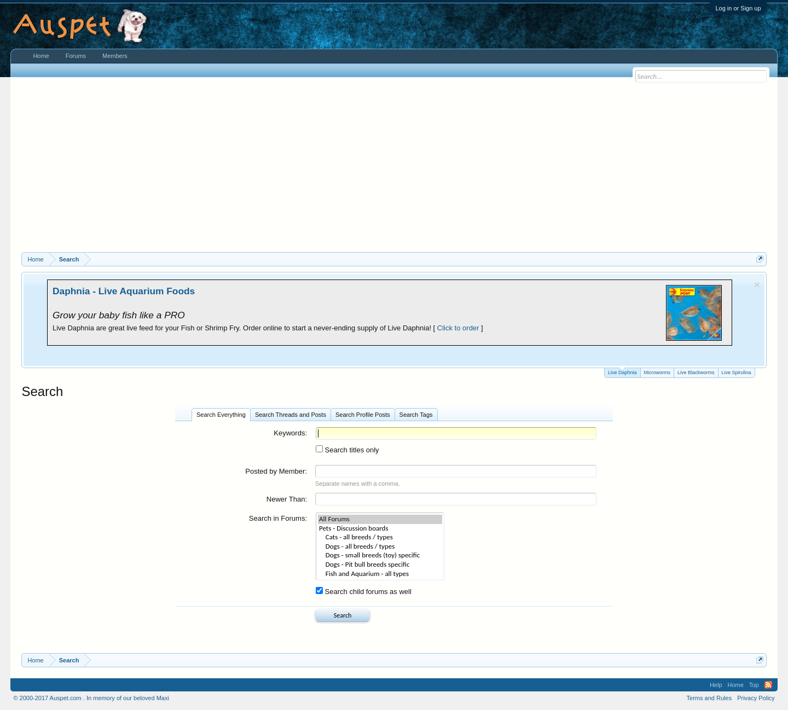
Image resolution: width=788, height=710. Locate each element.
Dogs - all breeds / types (380, 546)
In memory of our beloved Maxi (127, 698)
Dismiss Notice (757, 285)
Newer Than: (286, 499)
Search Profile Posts (362, 414)
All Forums (380, 519)
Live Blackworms (696, 372)
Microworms (657, 372)
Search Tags (416, 414)
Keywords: (290, 433)
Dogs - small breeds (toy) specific (380, 555)
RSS (768, 685)
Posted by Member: (276, 471)
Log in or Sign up (738, 8)
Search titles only (347, 450)
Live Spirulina (736, 372)
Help (716, 685)
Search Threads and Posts (290, 414)
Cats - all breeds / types (380, 537)
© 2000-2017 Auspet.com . (48, 698)
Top (754, 685)
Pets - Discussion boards (380, 528)
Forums (76, 56)
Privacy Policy (755, 698)
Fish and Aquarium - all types (380, 574)
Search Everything (221, 414)
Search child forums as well (364, 591)
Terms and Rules (709, 698)
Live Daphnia (622, 371)
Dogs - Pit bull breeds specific (380, 564)
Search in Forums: (278, 518)
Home (41, 56)
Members (115, 56)
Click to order (458, 328)
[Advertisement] (394, 170)
